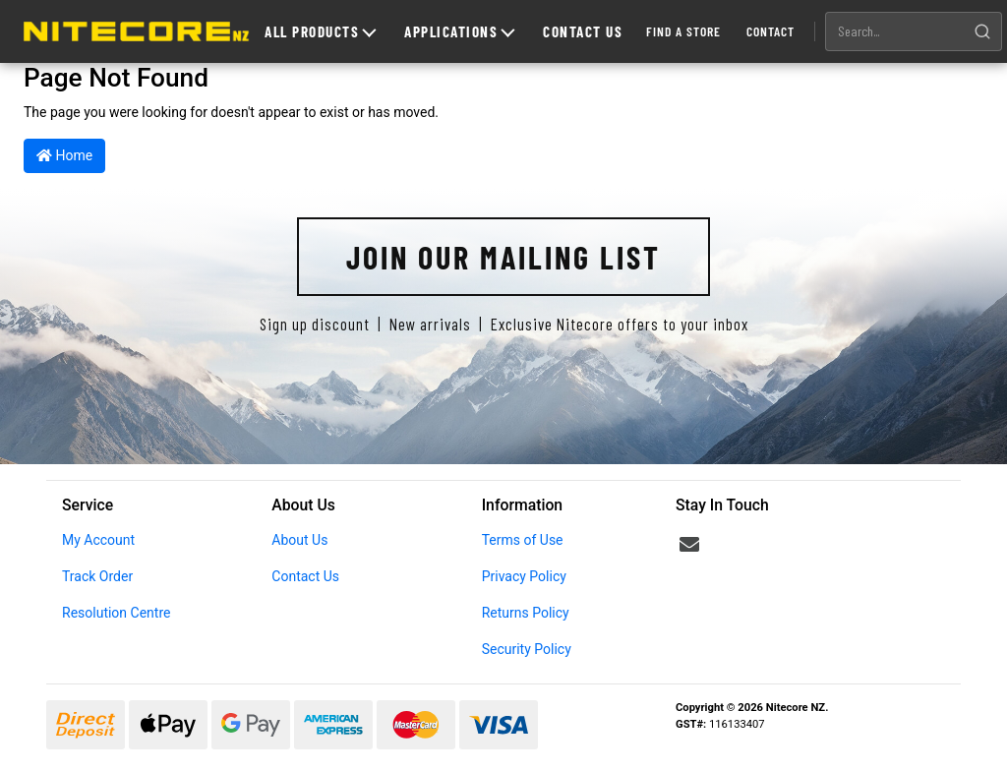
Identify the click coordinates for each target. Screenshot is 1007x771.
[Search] (982, 31)
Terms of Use (522, 540)
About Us (299, 540)
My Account (98, 540)
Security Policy (526, 649)
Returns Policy (525, 613)
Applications (459, 31)
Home (64, 155)
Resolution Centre (116, 613)
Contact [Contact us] (770, 31)
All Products (320, 31)
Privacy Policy (524, 576)
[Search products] (895, 31)
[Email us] (689, 545)
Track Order (97, 576)
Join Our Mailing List (503, 256)
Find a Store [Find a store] (683, 31)
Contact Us (582, 31)
